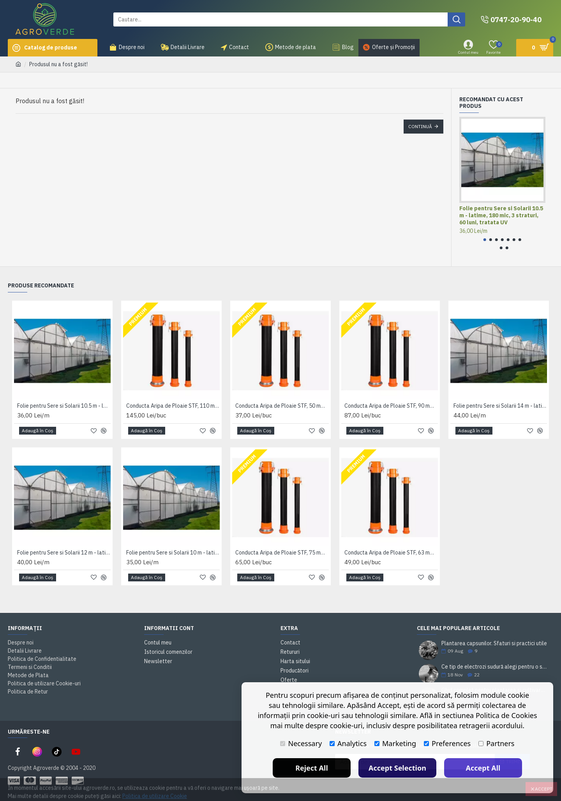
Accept (543, 784)
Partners (496, 743)
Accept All (483, 768)
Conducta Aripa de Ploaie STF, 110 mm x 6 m (173, 405)
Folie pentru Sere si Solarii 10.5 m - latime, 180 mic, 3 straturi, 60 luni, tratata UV (501, 215)
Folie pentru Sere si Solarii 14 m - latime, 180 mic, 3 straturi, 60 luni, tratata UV (500, 405)
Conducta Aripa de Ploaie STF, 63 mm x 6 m (391, 552)
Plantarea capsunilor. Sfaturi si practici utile (494, 643)
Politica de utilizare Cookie (154, 790)
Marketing (395, 743)
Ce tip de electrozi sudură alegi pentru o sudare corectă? (494, 667)
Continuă (420, 126)
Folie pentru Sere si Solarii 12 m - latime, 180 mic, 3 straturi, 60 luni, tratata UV (64, 552)
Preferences (447, 743)
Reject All (311, 768)
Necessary (301, 743)
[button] (484, 239)
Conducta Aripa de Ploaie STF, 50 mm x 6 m (282, 405)
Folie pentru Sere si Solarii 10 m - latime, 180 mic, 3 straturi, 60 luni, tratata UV (173, 552)
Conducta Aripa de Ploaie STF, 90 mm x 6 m (391, 405)
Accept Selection (397, 768)
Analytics (348, 743)
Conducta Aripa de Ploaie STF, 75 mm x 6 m (282, 552)
